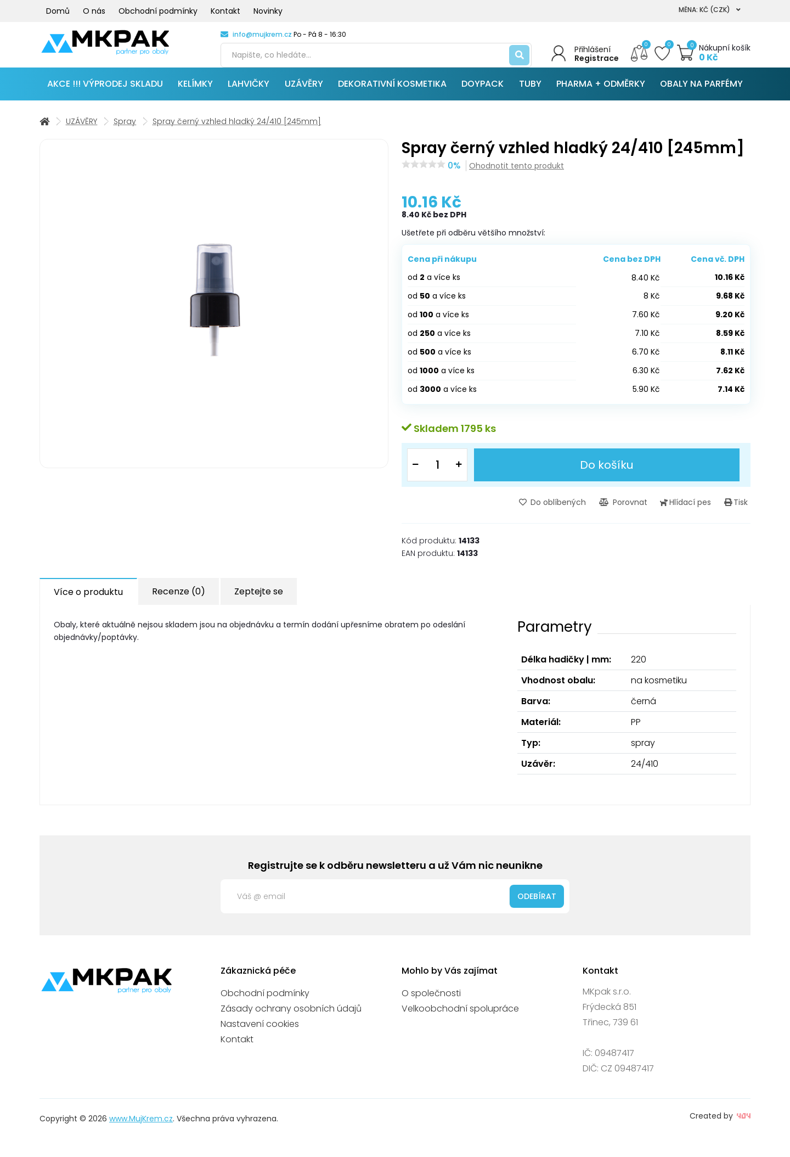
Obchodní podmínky (158, 10)
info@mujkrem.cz (262, 34)
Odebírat (536, 903)
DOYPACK (482, 93)
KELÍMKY (195, 93)
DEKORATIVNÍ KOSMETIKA (392, 93)
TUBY (530, 93)
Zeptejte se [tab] (258, 599)
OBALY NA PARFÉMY (701, 93)
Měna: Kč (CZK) (710, 9)
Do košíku (607, 473)
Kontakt (225, 10)
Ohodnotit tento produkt (516, 175)
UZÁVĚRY (304, 93)
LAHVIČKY (248, 93)
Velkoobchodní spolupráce (460, 1016)
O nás (94, 10)
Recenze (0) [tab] (178, 599)
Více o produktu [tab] (88, 599)
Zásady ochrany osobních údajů (291, 1016)
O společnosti (431, 1001)
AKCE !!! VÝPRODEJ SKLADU (105, 93)
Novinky (268, 10)
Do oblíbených (571, 510)
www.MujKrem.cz (141, 1126)
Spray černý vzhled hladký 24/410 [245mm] (237, 130)
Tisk (739, 510)
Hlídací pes (693, 510)
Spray (125, 130)
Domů (58, 10)
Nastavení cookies (260, 1031)
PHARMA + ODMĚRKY (600, 93)
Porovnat (636, 510)
